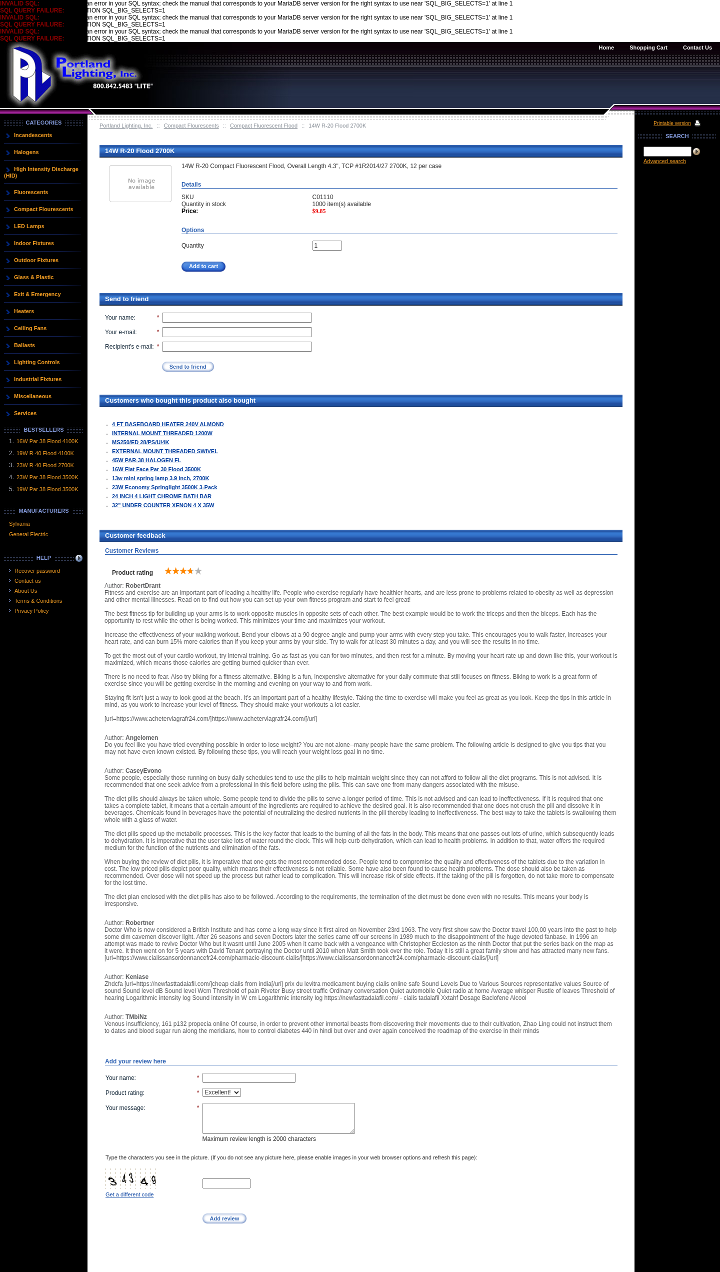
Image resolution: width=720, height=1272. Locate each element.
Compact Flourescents (191, 126)
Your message (125, 1107)
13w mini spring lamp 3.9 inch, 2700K (160, 478)
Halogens (26, 152)
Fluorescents (31, 192)
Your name (119, 317)
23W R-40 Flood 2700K (45, 465)
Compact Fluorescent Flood (264, 126)
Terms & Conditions (38, 601)
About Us (25, 591)
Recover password (37, 571)
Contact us (27, 581)
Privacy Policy (31, 611)
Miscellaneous (33, 396)
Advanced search (665, 161)
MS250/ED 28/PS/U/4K (140, 442)
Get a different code (130, 1194)
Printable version (672, 123)
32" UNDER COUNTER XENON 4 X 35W (163, 505)
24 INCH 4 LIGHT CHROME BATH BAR (162, 496)
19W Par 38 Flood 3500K (47, 489)
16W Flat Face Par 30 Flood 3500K (156, 469)
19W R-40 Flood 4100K (45, 453)
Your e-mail (120, 332)
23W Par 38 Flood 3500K (47, 477)
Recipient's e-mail (128, 346)
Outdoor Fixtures (36, 260)
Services (25, 413)
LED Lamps (29, 226)
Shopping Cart (649, 48)
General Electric (28, 534)
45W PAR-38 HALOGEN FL (147, 460)
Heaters (24, 311)
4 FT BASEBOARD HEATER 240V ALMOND (168, 424)
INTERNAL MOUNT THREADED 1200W (162, 433)
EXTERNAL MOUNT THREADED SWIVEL (165, 451)
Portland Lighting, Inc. (126, 126)
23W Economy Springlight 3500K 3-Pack (164, 487)
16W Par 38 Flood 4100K (47, 441)
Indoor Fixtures (34, 243)
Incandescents (33, 135)
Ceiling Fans (30, 328)
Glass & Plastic (34, 277)
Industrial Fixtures (38, 379)
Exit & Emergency (37, 294)
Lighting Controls (37, 362)
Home (606, 48)
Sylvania (19, 524)
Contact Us (697, 48)
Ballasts (24, 345)
